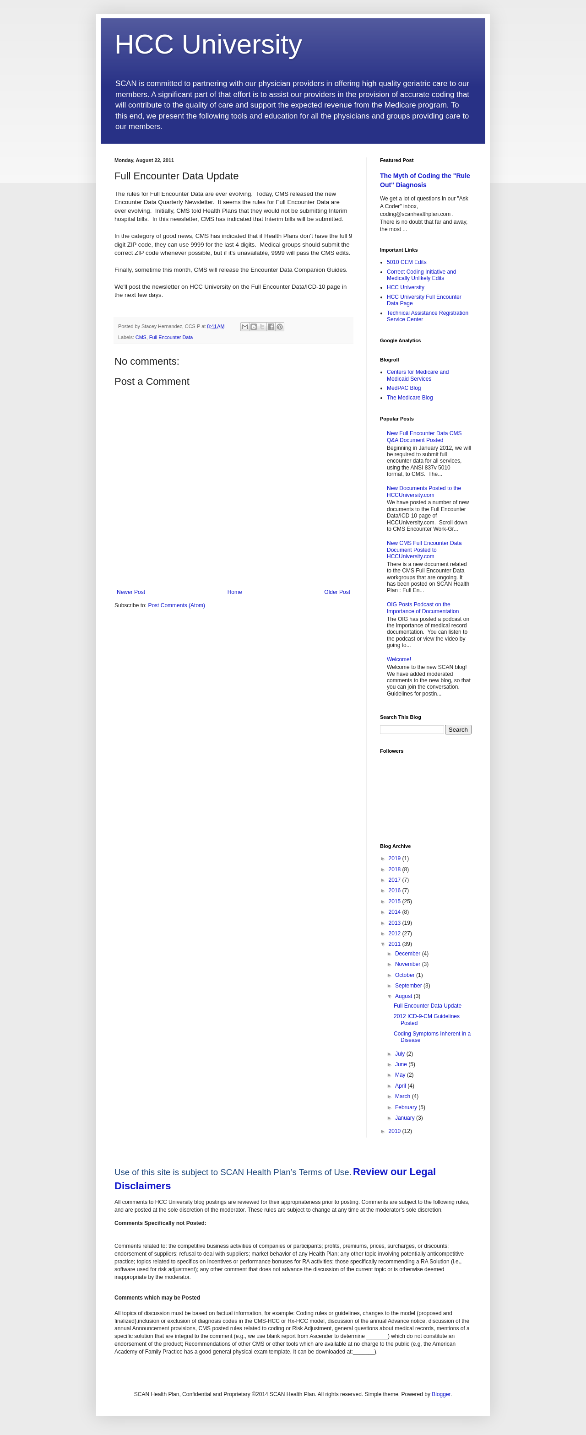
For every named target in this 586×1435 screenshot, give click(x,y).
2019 (395, 858)
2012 (395, 933)
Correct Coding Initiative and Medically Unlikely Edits (421, 275)
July (401, 1054)
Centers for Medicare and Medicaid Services (418, 375)
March (403, 1096)
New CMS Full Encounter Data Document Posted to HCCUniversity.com (424, 550)
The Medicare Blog (410, 397)
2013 (395, 923)
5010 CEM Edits (407, 262)
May (401, 1075)
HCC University (208, 44)
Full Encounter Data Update (427, 1006)
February (406, 1107)
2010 (395, 1131)
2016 (395, 890)
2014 (395, 912)
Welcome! (399, 659)
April (401, 1086)
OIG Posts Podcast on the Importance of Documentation (423, 607)
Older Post (337, 592)
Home (235, 592)
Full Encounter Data (171, 337)
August (404, 996)
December (408, 953)
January (405, 1118)
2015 (395, 901)
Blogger (441, 1394)
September (409, 985)
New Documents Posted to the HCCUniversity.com (424, 491)
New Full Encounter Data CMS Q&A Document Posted (424, 436)
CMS (141, 337)
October (405, 975)
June (401, 1064)
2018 (395, 869)
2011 (395, 944)
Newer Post (131, 592)
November (408, 964)
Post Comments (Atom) (176, 605)
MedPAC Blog (404, 388)
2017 (395, 880)
